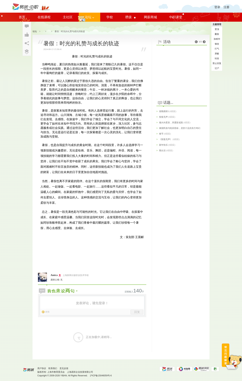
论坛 (89, 17)
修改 (217, 44)
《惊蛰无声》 (165, 139)
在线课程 (44, 17)
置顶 (217, 29)
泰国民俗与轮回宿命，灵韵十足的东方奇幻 (179, 128)
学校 (109, 17)
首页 (22, 17)
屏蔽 (217, 53)
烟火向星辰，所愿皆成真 (171, 122)
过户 (217, 68)
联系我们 (52, 368)
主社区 (68, 17)
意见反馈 (64, 368)
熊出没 (162, 150)
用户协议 (41, 368)
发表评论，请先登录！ (92, 303)
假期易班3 (164, 111)
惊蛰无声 (163, 117)
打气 (217, 48)
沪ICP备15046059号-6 (101, 375)
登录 (217, 7)
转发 (217, 58)
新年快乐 (163, 145)
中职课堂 (175, 17)
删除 (217, 34)
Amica (54, 275)
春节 (161, 133)
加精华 (217, 39)
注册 (226, 7)
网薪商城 (150, 17)
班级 (128, 17)
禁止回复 (217, 63)
